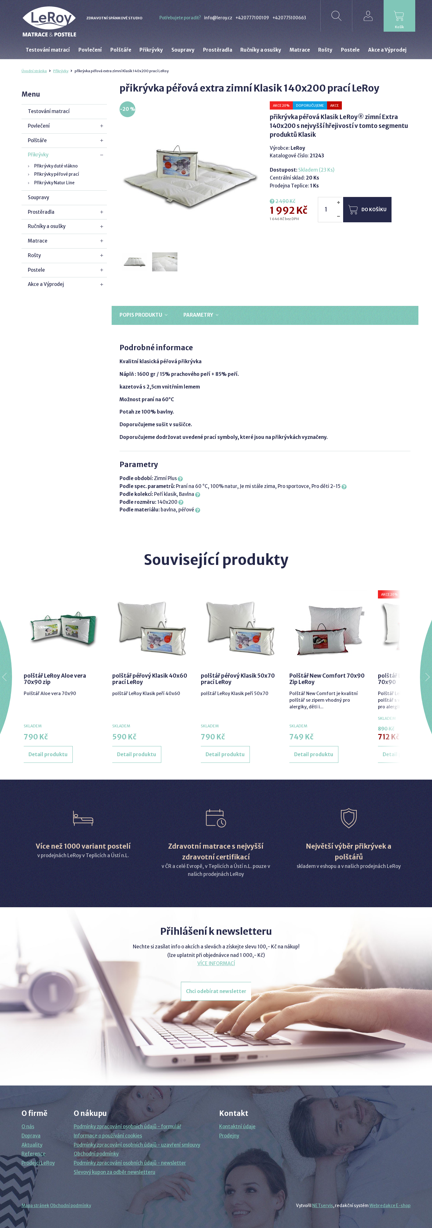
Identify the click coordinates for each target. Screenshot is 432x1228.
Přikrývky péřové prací (56, 174)
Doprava (31, 1136)
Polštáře (37, 140)
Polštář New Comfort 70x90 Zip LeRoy (327, 679)
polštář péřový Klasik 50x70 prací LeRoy (238, 679)
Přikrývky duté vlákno (56, 166)
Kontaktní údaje (237, 1127)
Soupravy (38, 197)
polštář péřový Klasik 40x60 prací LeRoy (149, 679)
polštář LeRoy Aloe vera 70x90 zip (55, 679)
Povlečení (39, 126)
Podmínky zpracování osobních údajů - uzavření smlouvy (137, 1145)
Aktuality (32, 1145)
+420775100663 (289, 18)
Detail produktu (48, 754)
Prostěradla (41, 212)
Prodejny (229, 1136)
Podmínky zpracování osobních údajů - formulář (127, 1127)
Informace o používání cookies (108, 1136)
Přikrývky (60, 71)
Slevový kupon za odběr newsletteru (114, 1172)
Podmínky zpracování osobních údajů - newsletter (130, 1163)
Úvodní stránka (34, 71)
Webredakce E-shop (389, 1205)
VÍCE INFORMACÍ (216, 963)
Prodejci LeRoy (38, 1163)
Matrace (37, 241)
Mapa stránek (35, 1205)
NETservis (322, 1205)
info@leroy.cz (218, 18)
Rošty (34, 255)
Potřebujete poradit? (180, 18)
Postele (36, 270)
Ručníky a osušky (46, 226)
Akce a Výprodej (46, 284)
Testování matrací (49, 111)
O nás (28, 1127)
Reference (34, 1154)
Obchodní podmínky (96, 1154)
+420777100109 (252, 18)
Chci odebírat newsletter (216, 991)
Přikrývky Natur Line (54, 183)
